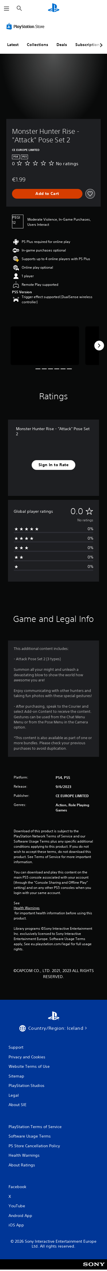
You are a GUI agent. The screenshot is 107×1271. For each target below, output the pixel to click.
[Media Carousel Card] (45, 345)
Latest (13, 44)
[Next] (99, 345)
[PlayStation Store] (27, 26)
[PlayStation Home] (54, 8)
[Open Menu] (6, 8)
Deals (61, 44)
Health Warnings (27, 908)
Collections (37, 44)
